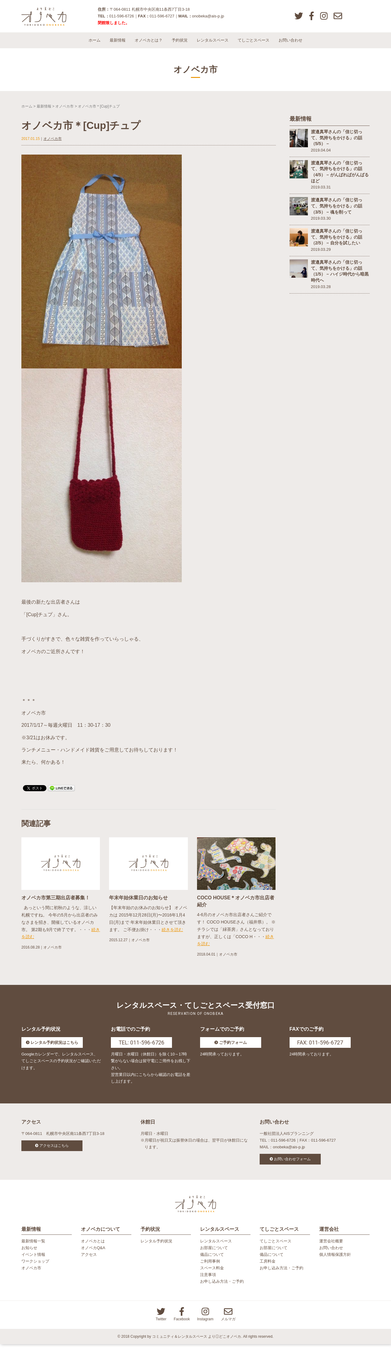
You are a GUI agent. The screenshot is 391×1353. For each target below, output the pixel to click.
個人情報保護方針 (335, 1263)
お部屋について (214, 1256)
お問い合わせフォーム (292, 1164)
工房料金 (268, 1270)
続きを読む (172, 934)
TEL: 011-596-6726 (141, 1048)
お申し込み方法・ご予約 (222, 1290)
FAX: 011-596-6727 (320, 1048)
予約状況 (180, 45)
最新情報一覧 (33, 1250)
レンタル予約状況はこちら (54, 1048)
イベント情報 (33, 1263)
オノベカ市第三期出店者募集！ (55, 902)
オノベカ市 (64, 111)
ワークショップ (35, 1270)
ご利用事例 (210, 1270)
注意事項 (208, 1283)
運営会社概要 (331, 1250)
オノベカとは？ (149, 45)
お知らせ (29, 1256)
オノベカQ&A (93, 1256)
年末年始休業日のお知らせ (138, 902)
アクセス (89, 1263)
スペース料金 (212, 1276)
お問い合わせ (290, 45)
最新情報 (118, 45)
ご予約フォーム (233, 1048)
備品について (212, 1263)
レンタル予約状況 (156, 1250)
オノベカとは (93, 1250)
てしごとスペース (253, 45)
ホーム (94, 45)
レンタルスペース (212, 45)
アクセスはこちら (54, 1151)
